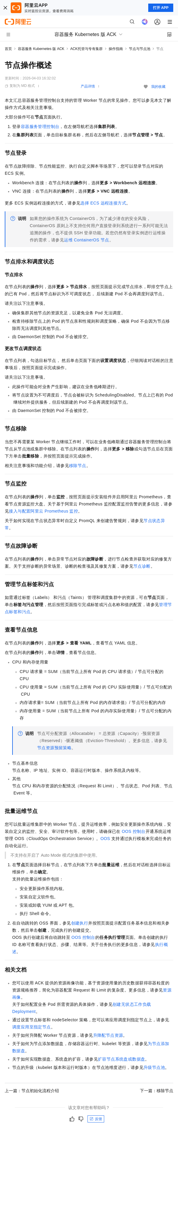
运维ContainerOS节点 (86, 240)
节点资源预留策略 (54, 747)
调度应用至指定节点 (31, 1027)
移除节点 (77, 465)
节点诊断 (142, 566)
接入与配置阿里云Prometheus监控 (43, 511)
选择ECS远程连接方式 (103, 203)
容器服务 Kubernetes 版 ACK (41, 49)
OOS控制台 (134, 831)
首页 (8, 49)
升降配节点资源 (108, 1035)
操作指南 (116, 49)
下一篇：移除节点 (156, 1090)
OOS (105, 838)
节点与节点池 (139, 49)
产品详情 (88, 86)
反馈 (96, 1119)
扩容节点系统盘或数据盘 (121, 1059)
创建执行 (79, 923)
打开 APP (160, 8)
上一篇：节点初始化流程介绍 (32, 1090)
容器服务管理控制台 (40, 126)
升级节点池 (154, 1067)
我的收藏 (158, 87)
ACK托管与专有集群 (86, 49)
